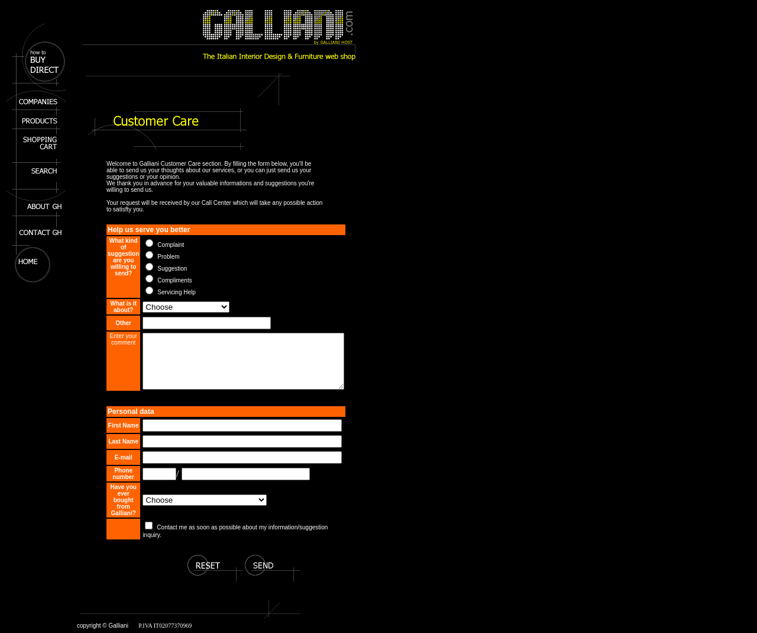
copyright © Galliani (102, 629)
